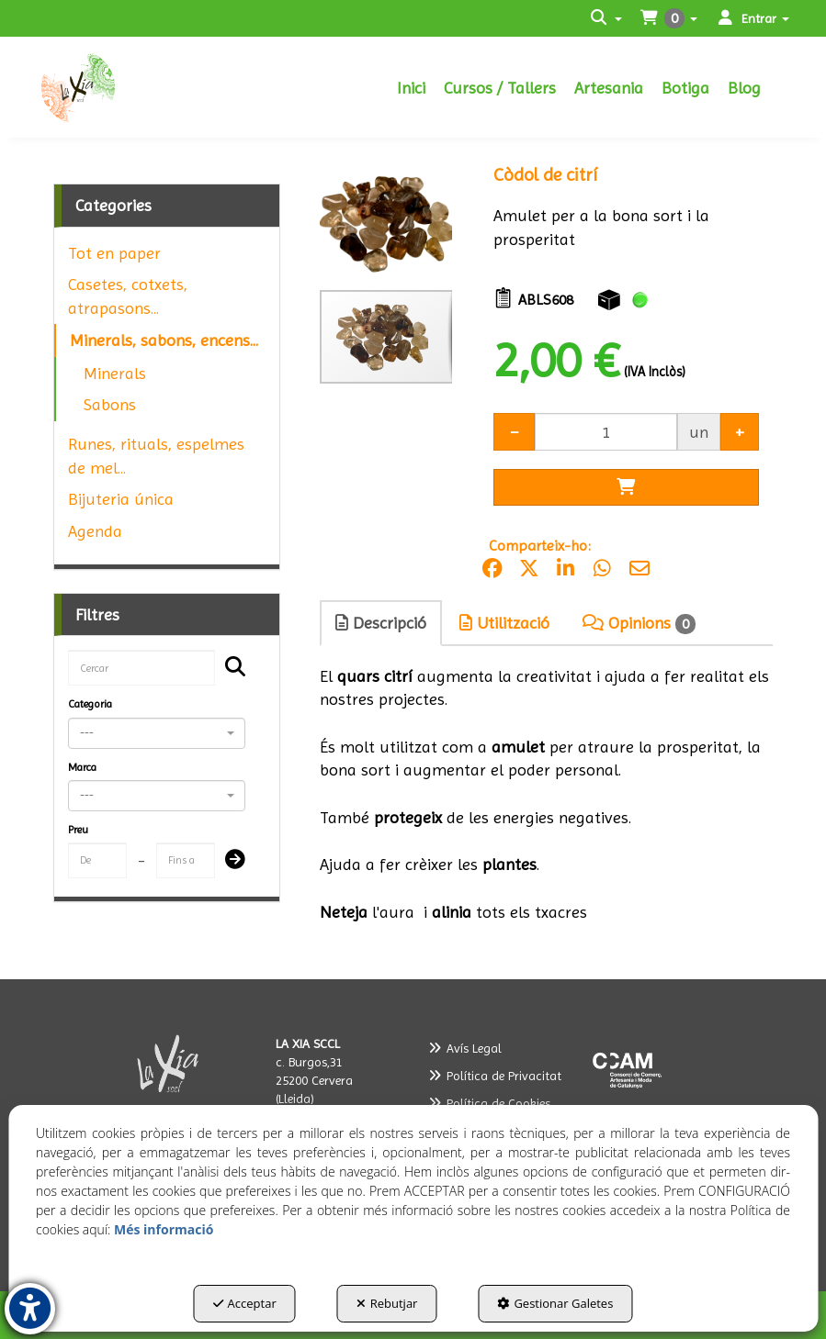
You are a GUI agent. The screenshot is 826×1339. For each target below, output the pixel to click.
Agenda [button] (95, 531)
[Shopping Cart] (625, 487)
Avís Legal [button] (465, 1048)
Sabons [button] (110, 404)
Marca (82, 767)
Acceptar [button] (245, 1303)
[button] (85, 87)
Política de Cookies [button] (489, 1103)
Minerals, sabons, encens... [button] (164, 340)
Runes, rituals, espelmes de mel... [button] (156, 455)
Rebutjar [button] (387, 1303)
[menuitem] (411, 87)
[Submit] (229, 860)
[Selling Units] (605, 432)
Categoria (90, 703)
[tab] (382, 623)
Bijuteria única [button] (121, 498)
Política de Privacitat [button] (494, 1075)
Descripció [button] (380, 622)
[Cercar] (229, 668)
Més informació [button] (163, 1229)
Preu (78, 829)
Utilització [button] (504, 622)
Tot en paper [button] (114, 252)
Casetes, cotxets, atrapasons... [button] (127, 296)
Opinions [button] (639, 623)
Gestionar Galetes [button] (555, 1303)
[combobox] (156, 733)
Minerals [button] (115, 373)
